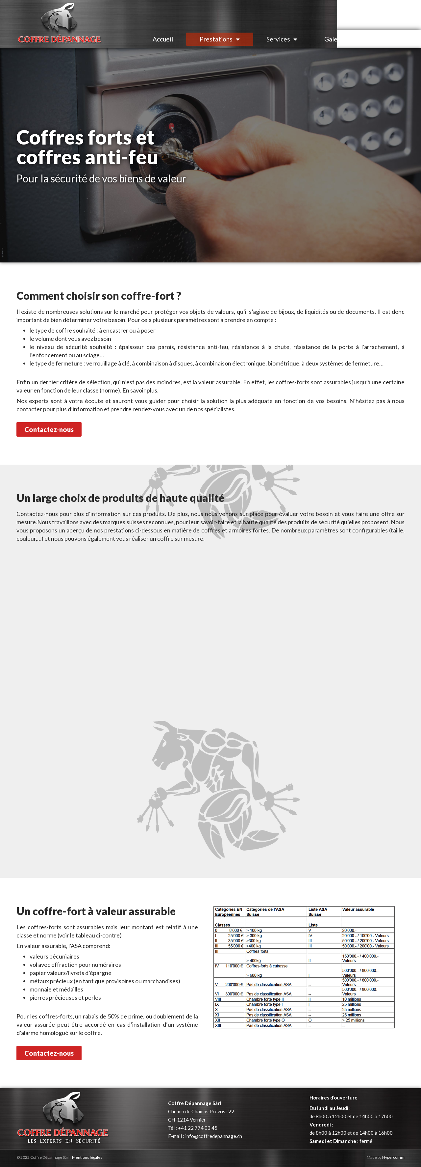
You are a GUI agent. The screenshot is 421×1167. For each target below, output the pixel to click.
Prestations (220, 39)
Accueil (163, 39)
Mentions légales (87, 1157)
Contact (383, 39)
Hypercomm (393, 1157)
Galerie (334, 39)
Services (281, 39)
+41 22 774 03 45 (197, 1128)
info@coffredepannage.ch (213, 1136)
